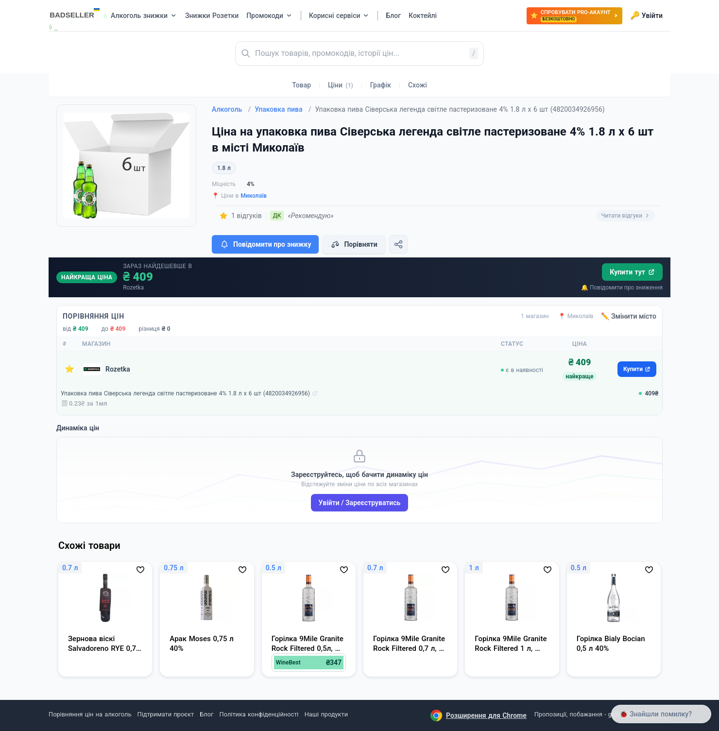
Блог (206, 714)
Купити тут (632, 272)
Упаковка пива (283, 109)
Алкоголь (231, 109)
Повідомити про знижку (265, 244)
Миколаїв (253, 195)
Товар (301, 85)
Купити (637, 369)
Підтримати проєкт (165, 714)
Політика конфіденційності (259, 714)
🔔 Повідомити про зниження (622, 287)
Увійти (646, 15)
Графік (380, 85)
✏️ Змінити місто (628, 316)
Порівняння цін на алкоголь (90, 714)
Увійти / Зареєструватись (360, 503)
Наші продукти (326, 714)
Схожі (417, 85)
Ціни (340, 85)
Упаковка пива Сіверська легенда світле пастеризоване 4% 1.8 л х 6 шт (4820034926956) (185, 393)
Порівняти (353, 244)
